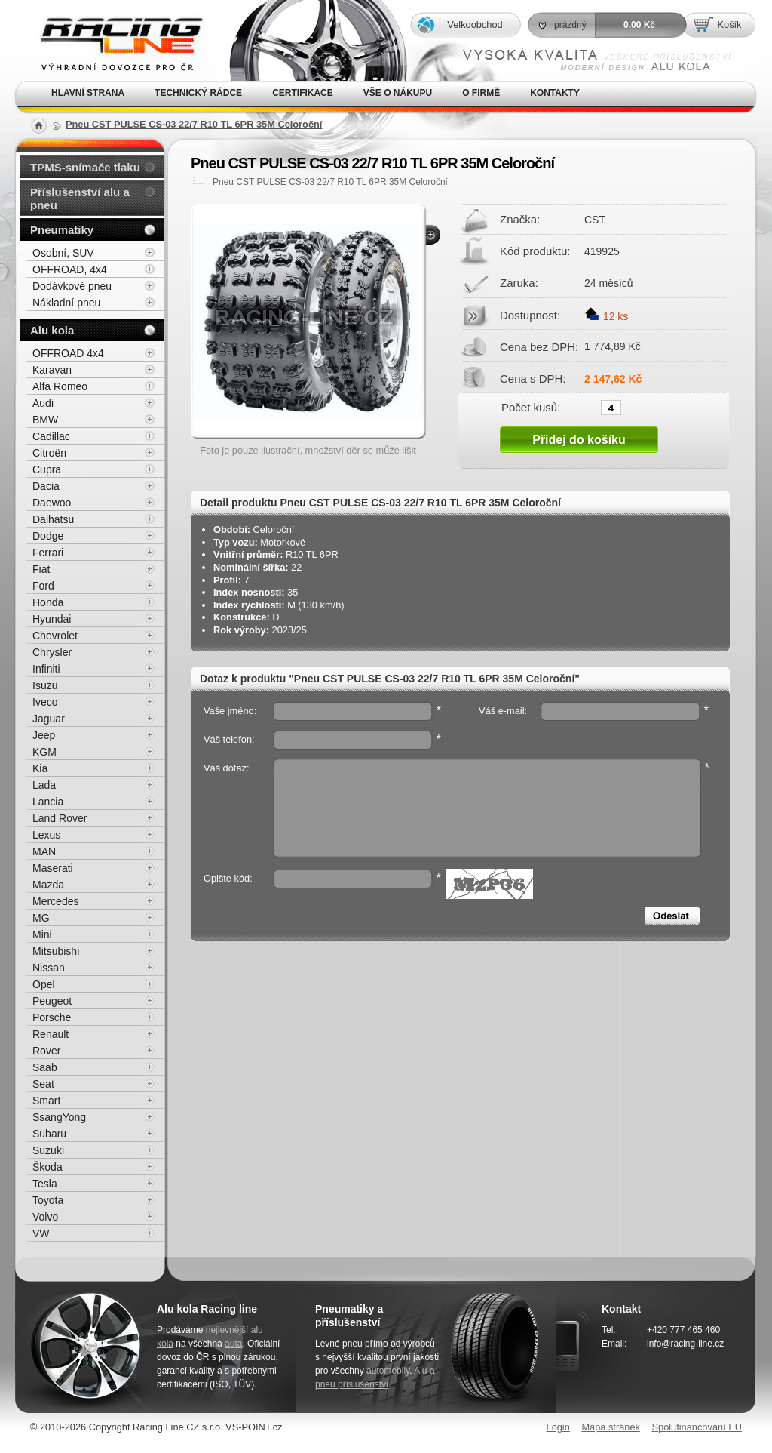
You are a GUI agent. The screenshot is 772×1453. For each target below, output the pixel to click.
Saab (44, 1067)
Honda (47, 602)
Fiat (41, 569)
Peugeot (52, 1001)
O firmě (481, 93)
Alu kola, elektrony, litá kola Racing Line (112, 40)
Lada (44, 785)
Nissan (48, 968)
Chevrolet (55, 636)
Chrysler (52, 652)
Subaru (49, 1134)
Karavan (52, 370)
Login (558, 1427)
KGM (44, 752)
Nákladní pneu (66, 303)
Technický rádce (198, 93)
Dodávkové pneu (72, 286)
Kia (39, 768)
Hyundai (51, 619)
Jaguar (48, 719)
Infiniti (46, 669)
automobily (387, 1370)
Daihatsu (53, 519)
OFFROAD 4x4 (68, 353)
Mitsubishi (55, 951)
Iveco (44, 702)
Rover (46, 1051)
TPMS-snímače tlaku (85, 167)
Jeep (43, 735)
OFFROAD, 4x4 (69, 269)
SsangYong (59, 1117)
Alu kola (52, 330)
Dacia (46, 486)
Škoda (47, 1167)
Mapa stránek (610, 1427)
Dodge (47, 536)
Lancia (47, 802)
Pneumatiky (61, 229)
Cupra (46, 469)
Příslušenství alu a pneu (80, 198)
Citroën (49, 453)
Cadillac (51, 436)
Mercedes (55, 901)
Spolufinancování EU (696, 1427)
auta (233, 1343)
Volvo (45, 1217)
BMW (45, 420)
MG (41, 918)
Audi (43, 403)
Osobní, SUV (63, 253)
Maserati (52, 868)
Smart (46, 1100)
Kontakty (555, 93)
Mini (42, 934)
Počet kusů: (530, 407)
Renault (50, 1034)
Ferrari (47, 552)
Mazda (48, 885)
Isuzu (44, 685)
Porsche (51, 1017)
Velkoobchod (474, 24)
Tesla (44, 1183)
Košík (729, 24)
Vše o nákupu (397, 93)
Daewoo (51, 503)
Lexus (46, 835)
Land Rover (59, 818)
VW (41, 1233)
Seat (43, 1084)
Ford (43, 586)
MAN (44, 851)
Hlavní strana (87, 93)
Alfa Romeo (59, 386)
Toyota (47, 1200)
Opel (43, 984)
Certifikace (302, 93)
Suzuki (48, 1150)
